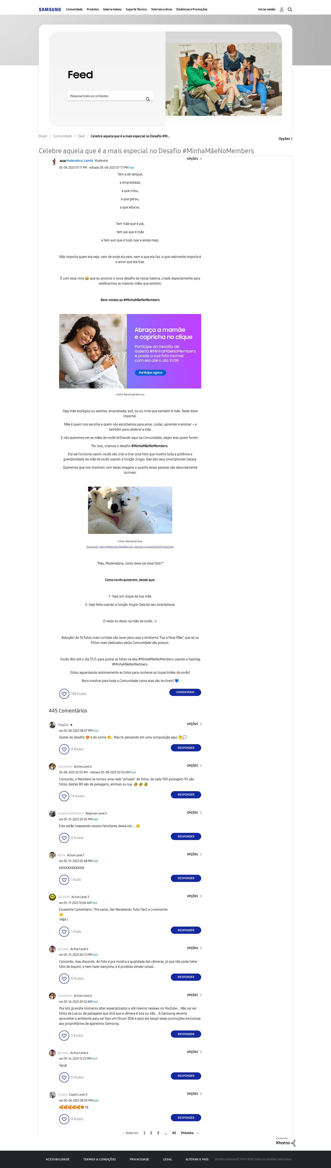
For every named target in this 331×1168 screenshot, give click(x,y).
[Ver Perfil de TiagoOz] (63, 725)
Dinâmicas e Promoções (191, 9)
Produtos (93, 9)
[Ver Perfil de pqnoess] (63, 949)
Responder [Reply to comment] (186, 748)
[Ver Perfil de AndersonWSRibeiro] (71, 813)
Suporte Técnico (136, 9)
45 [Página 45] (174, 1133)
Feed (131, 167)
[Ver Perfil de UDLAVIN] (64, 897)
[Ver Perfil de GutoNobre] (65, 767)
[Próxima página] (189, 1133)
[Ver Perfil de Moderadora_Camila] (79, 161)
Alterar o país (197, 1159)
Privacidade (139, 1159)
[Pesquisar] (110, 96)
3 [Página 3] (158, 1133)
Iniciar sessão (266, 9)
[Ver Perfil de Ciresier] (63, 1094)
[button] (194, 159)
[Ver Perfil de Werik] (61, 855)
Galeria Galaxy (112, 9)
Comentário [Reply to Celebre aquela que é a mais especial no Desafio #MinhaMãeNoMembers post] (185, 692)
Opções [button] (284, 139)
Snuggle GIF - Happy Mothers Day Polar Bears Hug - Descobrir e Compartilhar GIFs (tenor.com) (130, 547)
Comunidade (74, 9)
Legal (167, 1159)
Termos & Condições (99, 1159)
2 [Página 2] (151, 1133)
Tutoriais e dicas (161, 9)
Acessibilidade (57, 1159)
